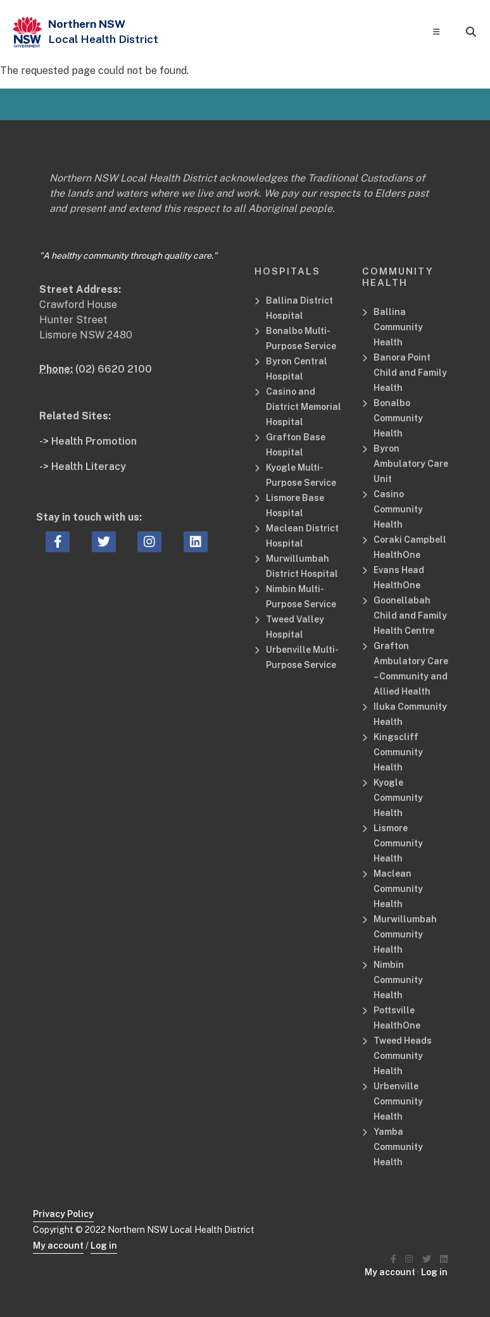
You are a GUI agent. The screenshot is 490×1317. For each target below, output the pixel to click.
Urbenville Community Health (398, 1101)
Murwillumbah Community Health (405, 934)
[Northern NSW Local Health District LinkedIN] (444, 1259)
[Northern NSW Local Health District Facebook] (393, 1259)
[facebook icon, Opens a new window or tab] (58, 542)
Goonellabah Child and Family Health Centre (410, 615)
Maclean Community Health (398, 889)
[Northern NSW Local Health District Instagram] (409, 1259)
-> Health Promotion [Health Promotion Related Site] (88, 441)
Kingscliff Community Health (398, 752)
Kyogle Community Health (398, 797)
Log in (104, 1245)
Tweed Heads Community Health (403, 1056)
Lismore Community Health (398, 843)
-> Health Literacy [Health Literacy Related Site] (82, 467)
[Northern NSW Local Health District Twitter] (426, 1259)
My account (58, 1245)
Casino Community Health (398, 509)
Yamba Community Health (398, 1147)
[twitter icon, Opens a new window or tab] (103, 542)
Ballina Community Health (398, 327)
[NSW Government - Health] (27, 31)
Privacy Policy (63, 1214)
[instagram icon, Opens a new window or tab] (149, 542)
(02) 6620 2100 (113, 369)
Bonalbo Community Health (398, 418)
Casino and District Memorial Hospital (303, 406)
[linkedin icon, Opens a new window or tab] (195, 542)
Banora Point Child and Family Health (410, 372)
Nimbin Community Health (398, 980)
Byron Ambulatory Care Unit (411, 463)
